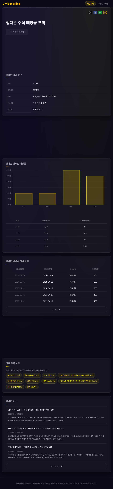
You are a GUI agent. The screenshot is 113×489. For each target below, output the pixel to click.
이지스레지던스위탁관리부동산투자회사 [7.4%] (76, 375)
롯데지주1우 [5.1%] (32, 375)
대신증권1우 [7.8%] (15, 381)
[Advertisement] (56, 54)
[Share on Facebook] (95, 13)
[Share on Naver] (100, 13)
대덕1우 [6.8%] (32, 381)
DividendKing (11, 3)
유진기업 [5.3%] (14, 375)
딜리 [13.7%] (32, 387)
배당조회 (90, 3)
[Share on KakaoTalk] (105, 13)
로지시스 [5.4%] (49, 381)
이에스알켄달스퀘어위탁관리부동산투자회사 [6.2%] (78, 381)
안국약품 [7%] (49, 375)
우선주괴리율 (103, 3)
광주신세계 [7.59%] (15, 387)
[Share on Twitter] (90, 13)
